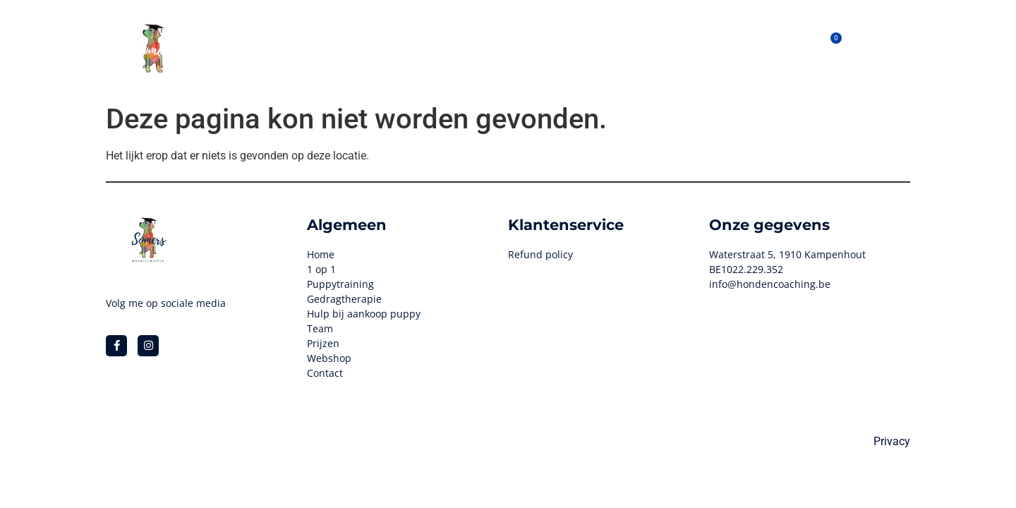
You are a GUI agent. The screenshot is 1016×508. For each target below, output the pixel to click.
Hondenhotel (379, 48)
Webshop (511, 48)
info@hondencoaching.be (769, 284)
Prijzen (638, 48)
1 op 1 (450, 48)
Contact (734, 48)
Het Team (578, 48)
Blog (685, 48)
